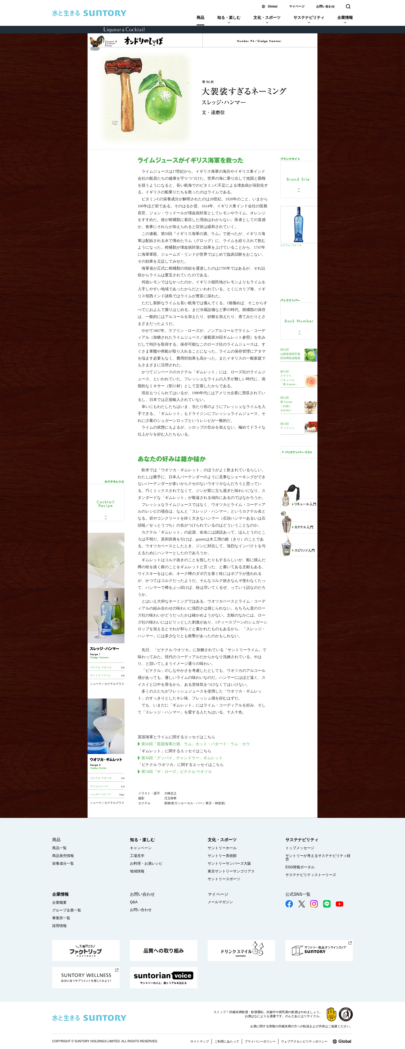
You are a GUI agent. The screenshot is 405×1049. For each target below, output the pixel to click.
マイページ (297, 6)
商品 (200, 17)
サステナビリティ (308, 17)
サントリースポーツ (224, 879)
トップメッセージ (299, 848)
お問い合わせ (325, 6)
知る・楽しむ (228, 17)
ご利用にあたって (226, 1041)
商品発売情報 (63, 856)
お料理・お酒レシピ (146, 863)
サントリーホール (222, 848)
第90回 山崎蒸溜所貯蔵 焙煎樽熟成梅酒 (290, 354)
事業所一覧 (61, 918)
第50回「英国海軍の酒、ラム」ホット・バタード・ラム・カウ (195, 744)
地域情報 (137, 871)
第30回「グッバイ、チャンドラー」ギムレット (182, 758)
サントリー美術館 (222, 856)
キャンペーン (141, 848)
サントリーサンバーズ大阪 (229, 863)
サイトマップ (199, 1041)
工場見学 (137, 856)
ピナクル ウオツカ (291, 245)
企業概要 (59, 902)
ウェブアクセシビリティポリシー (304, 1041)
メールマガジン (220, 902)
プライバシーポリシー (260, 1041)
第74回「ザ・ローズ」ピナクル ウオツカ (176, 772)
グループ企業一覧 (66, 910)
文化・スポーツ (267, 17)
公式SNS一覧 (297, 894)
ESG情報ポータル (300, 867)
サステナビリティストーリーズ (310, 875)
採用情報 (59, 926)
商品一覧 (59, 848)
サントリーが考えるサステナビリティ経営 (318, 857)
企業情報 (345, 17)
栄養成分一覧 (63, 863)
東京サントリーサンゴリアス (231, 871)
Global (272, 6)
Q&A (134, 902)
